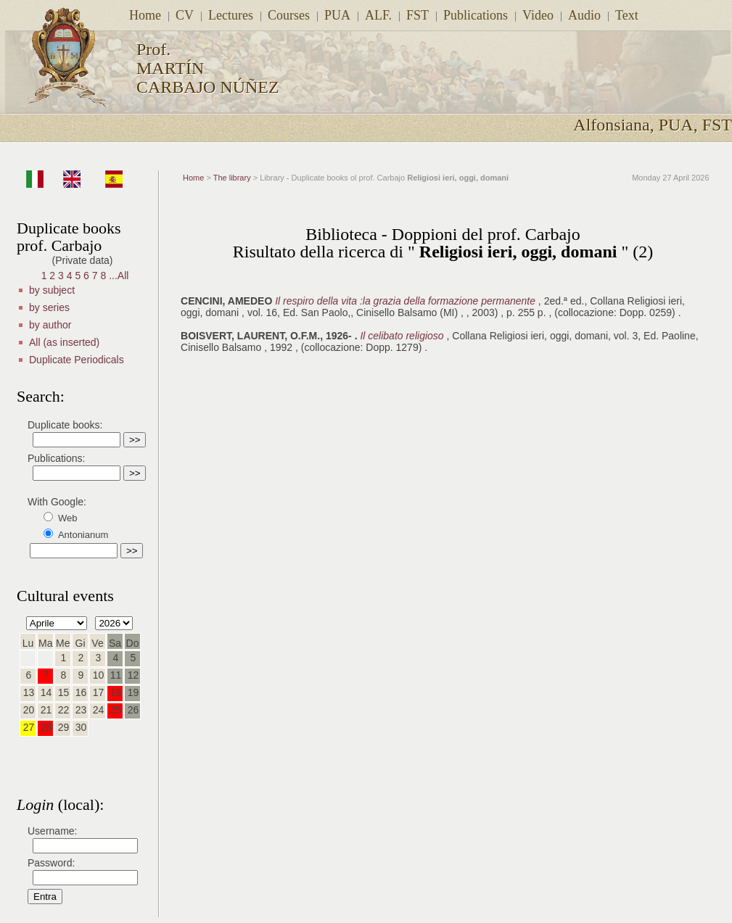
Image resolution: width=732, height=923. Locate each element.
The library (232, 177)
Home (145, 15)
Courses (289, 15)
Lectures (230, 15)
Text (626, 15)
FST (417, 15)
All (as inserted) (64, 342)
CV (185, 15)
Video (538, 15)
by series (49, 307)
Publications (475, 15)
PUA (337, 15)
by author (50, 325)
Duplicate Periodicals (76, 359)
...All (118, 275)
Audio (584, 15)
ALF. (378, 15)
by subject (52, 290)
